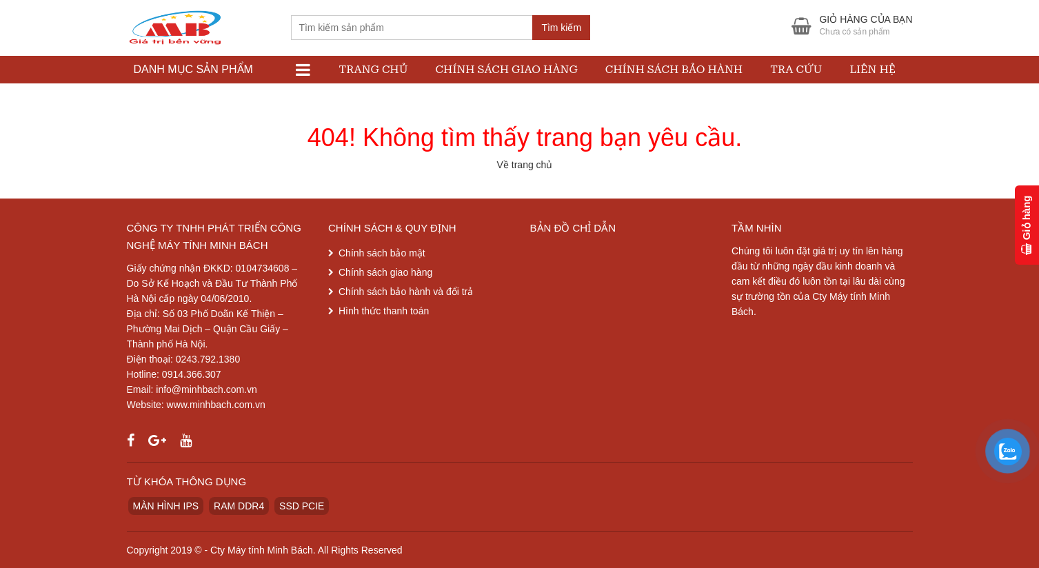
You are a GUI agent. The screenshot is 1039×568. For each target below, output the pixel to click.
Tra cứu (796, 69)
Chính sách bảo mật (382, 252)
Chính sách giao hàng (507, 69)
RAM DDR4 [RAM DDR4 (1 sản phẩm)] (239, 505)
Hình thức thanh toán (384, 310)
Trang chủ (373, 69)
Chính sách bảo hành (674, 69)
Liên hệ (872, 69)
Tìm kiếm (561, 27)
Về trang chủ (525, 164)
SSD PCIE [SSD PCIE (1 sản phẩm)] (301, 505)
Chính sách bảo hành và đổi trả (406, 291)
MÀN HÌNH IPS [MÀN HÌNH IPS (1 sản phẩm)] (166, 505)
